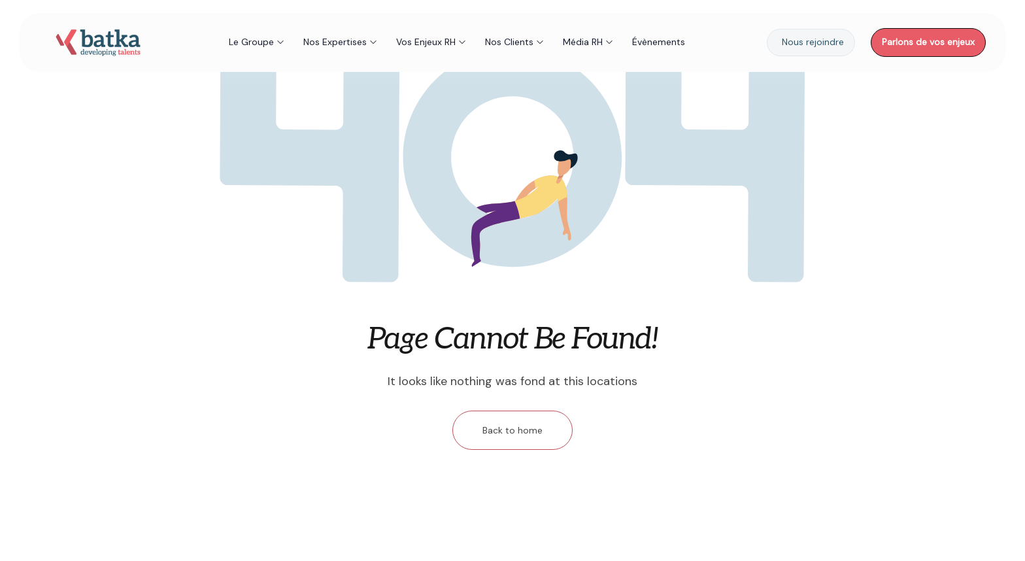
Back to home (512, 430)
